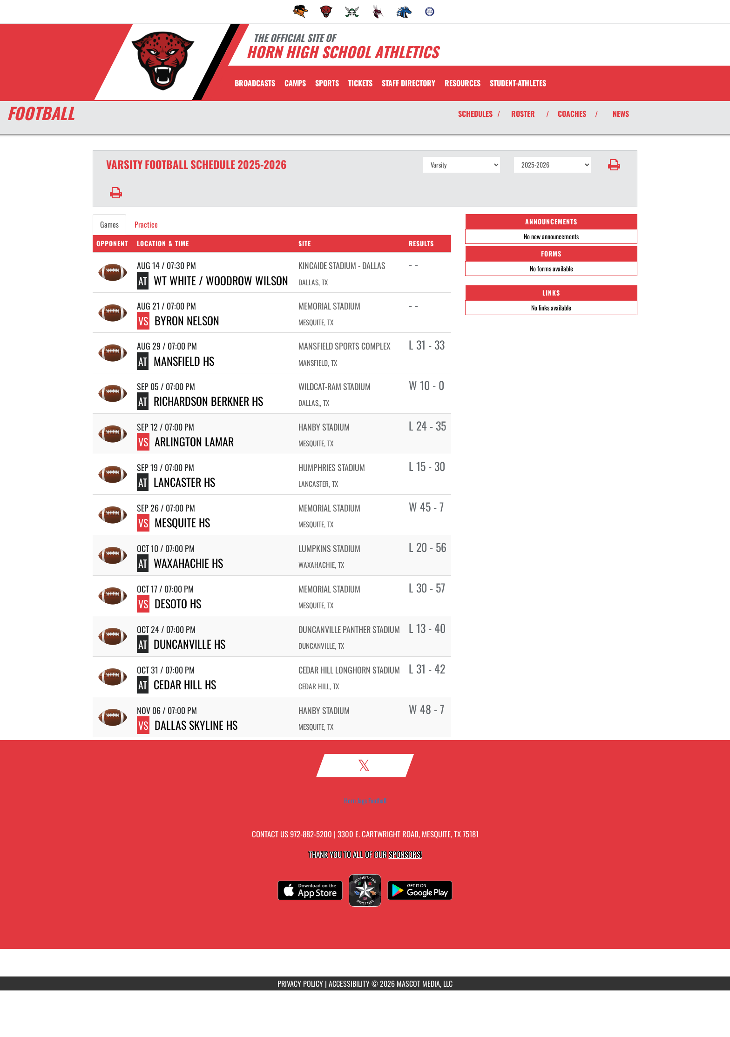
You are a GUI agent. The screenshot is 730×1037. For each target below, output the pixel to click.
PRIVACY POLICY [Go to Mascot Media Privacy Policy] (300, 983)
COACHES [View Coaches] (572, 113)
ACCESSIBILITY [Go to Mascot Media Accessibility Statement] (349, 983)
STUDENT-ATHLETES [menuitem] (518, 82)
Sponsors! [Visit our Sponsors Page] (405, 854)
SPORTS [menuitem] (327, 82)
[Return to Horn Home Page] (162, 61)
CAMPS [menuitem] (295, 82)
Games (109, 224)
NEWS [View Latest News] (621, 113)
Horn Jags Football (365, 800)
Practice (146, 224)
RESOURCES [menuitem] (462, 82)
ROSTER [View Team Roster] (523, 113)
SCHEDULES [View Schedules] (475, 113)
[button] (614, 164)
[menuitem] (300, 11)
